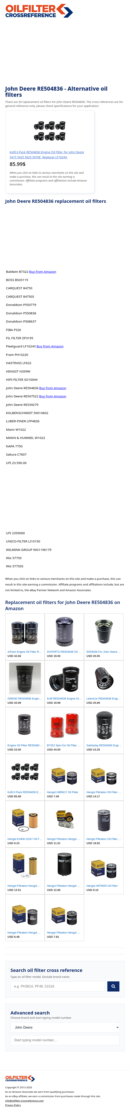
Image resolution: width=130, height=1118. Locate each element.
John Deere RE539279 (22, 404)
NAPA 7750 (14, 446)
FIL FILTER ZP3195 (19, 338)
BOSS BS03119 (17, 280)
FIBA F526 (13, 330)
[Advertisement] (65, 51)
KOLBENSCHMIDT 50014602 (27, 413)
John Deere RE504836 (22, 388)
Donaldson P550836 (21, 313)
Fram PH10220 (17, 354)
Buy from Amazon (42, 271)
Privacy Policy (13, 1105)
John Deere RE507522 (22, 396)
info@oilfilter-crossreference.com (24, 1100)
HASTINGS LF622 (18, 363)
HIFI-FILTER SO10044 (21, 379)
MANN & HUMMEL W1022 (25, 438)
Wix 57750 (13, 558)
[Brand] (65, 1027)
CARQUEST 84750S (20, 296)
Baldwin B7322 (17, 271)
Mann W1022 (16, 429)
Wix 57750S (14, 566)
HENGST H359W (18, 371)
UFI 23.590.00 (16, 463)
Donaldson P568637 (21, 321)
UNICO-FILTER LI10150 (23, 541)
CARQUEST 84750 (19, 288)
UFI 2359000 (15, 533)
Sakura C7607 (16, 454)
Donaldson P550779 (21, 305)
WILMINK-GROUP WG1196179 (28, 550)
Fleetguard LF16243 (21, 346)
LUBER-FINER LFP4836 (22, 421)
